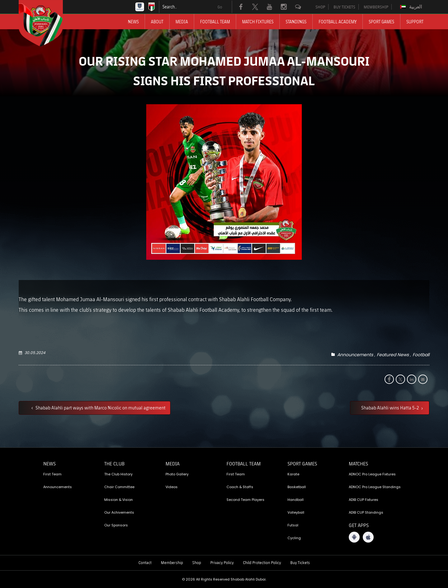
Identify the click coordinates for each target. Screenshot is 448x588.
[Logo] (46, 23)
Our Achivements (119, 512)
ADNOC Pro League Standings (375, 486)
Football (421, 355)
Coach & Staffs (239, 486)
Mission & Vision (118, 499)
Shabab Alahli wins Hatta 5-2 (390, 407)
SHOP (320, 6)
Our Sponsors (116, 525)
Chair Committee (119, 486)
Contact (145, 562)
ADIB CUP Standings (366, 512)
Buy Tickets (300, 562)
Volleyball (295, 512)
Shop (196, 562)
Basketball (296, 486)
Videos (172, 486)
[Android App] (354, 537)
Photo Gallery (177, 474)
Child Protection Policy (262, 562)
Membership (172, 562)
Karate (293, 474)
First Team (52, 474)
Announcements (355, 355)
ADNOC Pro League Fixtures (372, 474)
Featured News (393, 355)
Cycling (294, 537)
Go (219, 6)
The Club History (118, 474)
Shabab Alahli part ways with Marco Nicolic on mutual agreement (100, 407)
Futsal (292, 525)
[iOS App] (368, 537)
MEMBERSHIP (376, 6)
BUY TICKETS (344, 6)
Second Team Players (245, 499)
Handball (295, 499)
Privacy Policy (222, 562)
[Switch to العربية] (412, 7)
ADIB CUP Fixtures (363, 499)
